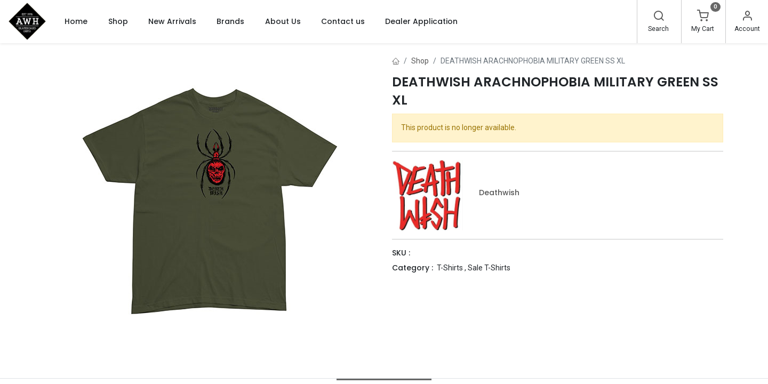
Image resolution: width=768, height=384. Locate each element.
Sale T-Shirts (489, 267)
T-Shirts (450, 267)
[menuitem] (76, 21)
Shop (420, 61)
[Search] (659, 17)
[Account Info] (747, 17)
